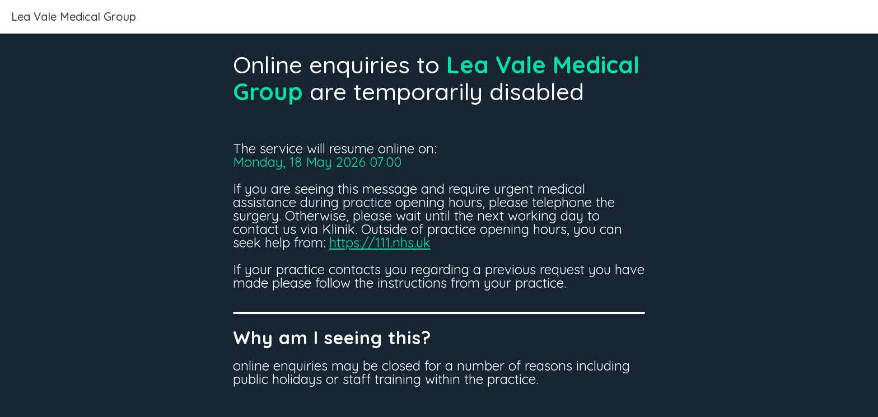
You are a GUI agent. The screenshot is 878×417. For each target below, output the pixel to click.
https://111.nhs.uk (380, 242)
